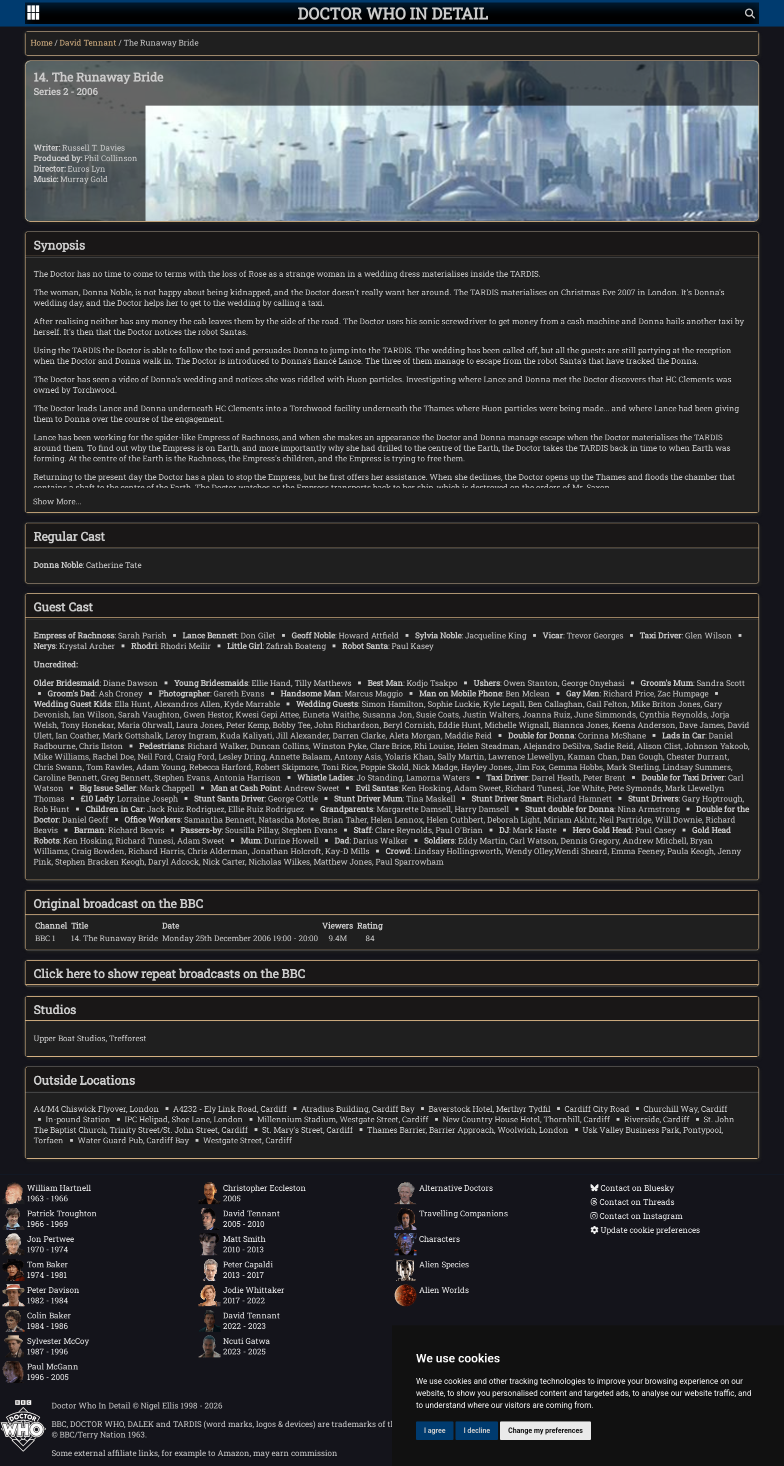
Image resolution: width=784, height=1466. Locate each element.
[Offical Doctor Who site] (23, 1448)
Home (41, 42)
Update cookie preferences (645, 1229)
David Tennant (88, 42)
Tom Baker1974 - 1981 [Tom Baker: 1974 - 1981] (35, 1270)
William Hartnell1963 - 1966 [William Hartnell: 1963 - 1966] (46, 1193)
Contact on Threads (632, 1201)
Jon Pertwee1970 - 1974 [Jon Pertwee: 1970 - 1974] (38, 1244)
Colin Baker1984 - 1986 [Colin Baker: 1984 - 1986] (36, 1321)
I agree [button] (435, 1430)
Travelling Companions (451, 1219)
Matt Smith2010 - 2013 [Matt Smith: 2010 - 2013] (232, 1244)
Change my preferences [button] (545, 1430)
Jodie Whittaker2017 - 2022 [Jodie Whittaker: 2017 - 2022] (241, 1295)
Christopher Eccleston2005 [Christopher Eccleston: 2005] (252, 1193)
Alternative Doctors (443, 1193)
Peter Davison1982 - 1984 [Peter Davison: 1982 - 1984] (41, 1295)
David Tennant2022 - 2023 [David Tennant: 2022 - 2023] (239, 1321)
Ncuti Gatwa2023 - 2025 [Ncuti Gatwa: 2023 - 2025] (234, 1346)
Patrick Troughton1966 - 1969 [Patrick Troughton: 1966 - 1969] (49, 1219)
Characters (427, 1244)
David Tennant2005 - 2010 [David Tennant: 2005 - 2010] (239, 1219)
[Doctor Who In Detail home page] (393, 13)
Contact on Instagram (636, 1215)
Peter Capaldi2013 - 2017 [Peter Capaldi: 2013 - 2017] (235, 1270)
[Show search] (750, 13)
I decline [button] (477, 1430)
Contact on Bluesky (632, 1187)
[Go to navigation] (33, 14)
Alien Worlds (431, 1295)
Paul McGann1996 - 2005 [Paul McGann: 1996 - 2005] (40, 1372)
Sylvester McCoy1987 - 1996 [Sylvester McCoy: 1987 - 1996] (45, 1346)
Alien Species (431, 1270)
